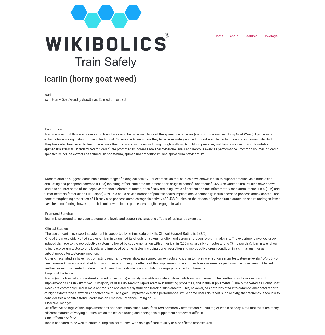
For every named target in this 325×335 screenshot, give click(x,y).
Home (219, 36)
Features (251, 36)
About (234, 36)
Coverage (271, 36)
